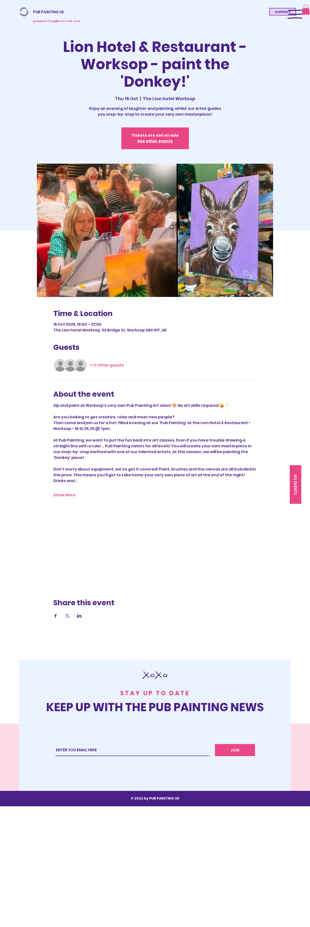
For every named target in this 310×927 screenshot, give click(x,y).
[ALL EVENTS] (295, 484)
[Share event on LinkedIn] (79, 616)
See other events (155, 141)
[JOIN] (235, 750)
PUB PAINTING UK (48, 11)
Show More (64, 495)
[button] (295, 14)
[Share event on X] (67, 616)
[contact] (282, 11)
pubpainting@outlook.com (57, 21)
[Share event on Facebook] (55, 616)
